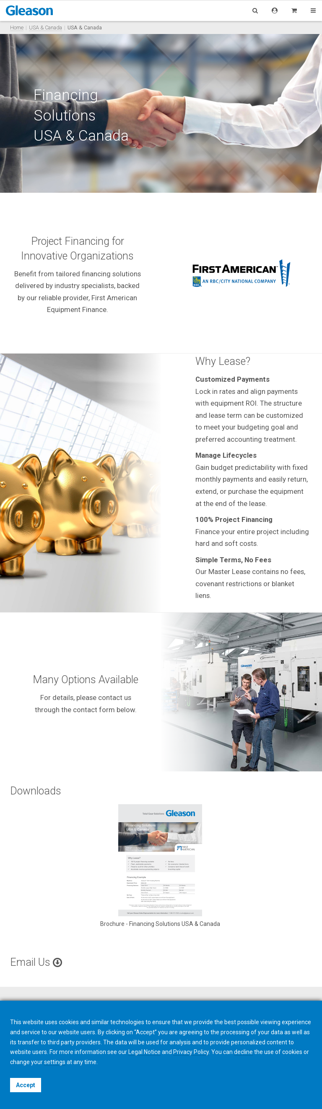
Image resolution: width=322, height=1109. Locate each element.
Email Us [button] (36, 962)
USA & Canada (45, 27)
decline (243, 1052)
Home (16, 27)
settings (54, 1062)
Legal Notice (144, 1052)
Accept (25, 1085)
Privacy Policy (191, 1052)
